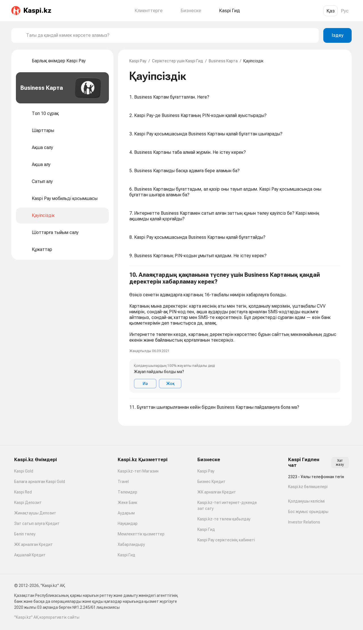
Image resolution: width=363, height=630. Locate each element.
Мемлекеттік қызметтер (141, 534)
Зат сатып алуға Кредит (37, 523)
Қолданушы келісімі (306, 501)
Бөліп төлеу (24, 534)
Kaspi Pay (137, 61)
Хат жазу (340, 463)
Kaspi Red (23, 492)
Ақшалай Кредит (30, 555)
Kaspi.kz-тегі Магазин (138, 471)
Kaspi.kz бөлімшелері (308, 486)
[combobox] (170, 35)
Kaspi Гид (126, 555)
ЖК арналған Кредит (33, 544)
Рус (345, 11)
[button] (234, 332)
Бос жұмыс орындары (308, 511)
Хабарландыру (131, 544)
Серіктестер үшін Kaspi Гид (177, 61)
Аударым (126, 513)
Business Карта (223, 61)
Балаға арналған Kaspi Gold (39, 481)
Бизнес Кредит (211, 481)
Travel (123, 481)
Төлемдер (127, 492)
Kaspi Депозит (28, 502)
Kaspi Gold (23, 471)
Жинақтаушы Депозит (35, 513)
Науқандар (128, 523)
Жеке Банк (127, 502)
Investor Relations (304, 522)
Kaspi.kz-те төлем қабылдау (223, 519)
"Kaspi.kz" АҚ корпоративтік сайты (46, 617)
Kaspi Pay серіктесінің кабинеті (226, 540)
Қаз (330, 11)
